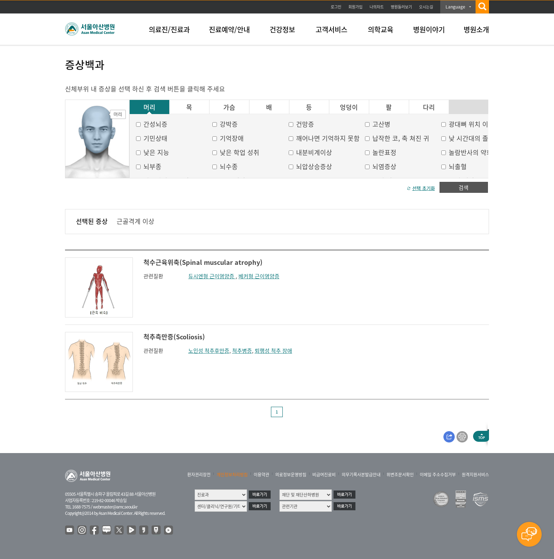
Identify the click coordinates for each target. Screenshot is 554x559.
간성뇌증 (155, 124)
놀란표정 (384, 152)
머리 (149, 107)
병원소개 (476, 29)
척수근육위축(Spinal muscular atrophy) (203, 262)
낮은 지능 (156, 152)
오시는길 (426, 7)
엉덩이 (349, 107)
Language (455, 7)
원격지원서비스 (475, 474)
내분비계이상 (314, 152)
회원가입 (355, 7)
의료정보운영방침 (290, 474)
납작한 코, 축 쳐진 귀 (400, 138)
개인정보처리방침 (232, 474)
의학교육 (380, 29)
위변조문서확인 (400, 474)
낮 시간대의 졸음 (471, 138)
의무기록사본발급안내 (361, 474)
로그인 (336, 7)
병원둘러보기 (401, 7)
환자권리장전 (199, 474)
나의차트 (377, 7)
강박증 (229, 124)
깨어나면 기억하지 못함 (328, 138)
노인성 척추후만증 (208, 351)
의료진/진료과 (169, 29)
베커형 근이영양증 (258, 276)
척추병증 (242, 351)
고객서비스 (331, 29)
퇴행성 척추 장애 (273, 351)
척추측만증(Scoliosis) (174, 336)
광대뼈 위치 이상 (471, 124)
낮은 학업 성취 (239, 152)
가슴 (229, 107)
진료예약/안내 (229, 29)
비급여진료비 (324, 474)
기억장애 (232, 138)
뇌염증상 (384, 166)
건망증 (305, 124)
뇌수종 (229, 166)
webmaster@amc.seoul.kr (115, 507)
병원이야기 (429, 29)
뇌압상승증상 (314, 166)
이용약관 (261, 474)
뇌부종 (152, 166)
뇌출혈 (458, 166)
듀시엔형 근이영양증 (212, 276)
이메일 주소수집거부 (438, 474)
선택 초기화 (423, 188)
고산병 (381, 124)
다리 (429, 107)
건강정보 (282, 29)
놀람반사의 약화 (471, 152)
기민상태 (155, 138)
